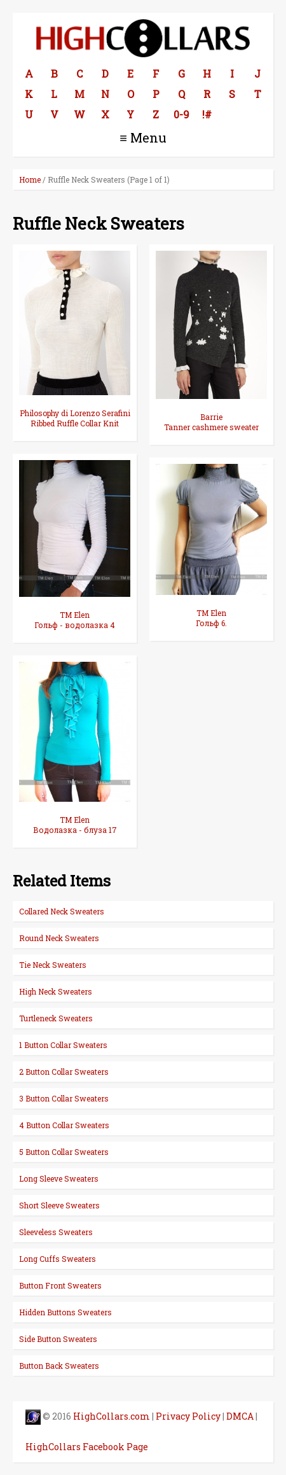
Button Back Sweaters (59, 1365)
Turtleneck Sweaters (56, 1018)
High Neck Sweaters (55, 991)
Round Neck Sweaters (59, 938)
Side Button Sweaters (58, 1339)
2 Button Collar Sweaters (64, 1071)
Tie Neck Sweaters (52, 965)
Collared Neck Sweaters (61, 911)
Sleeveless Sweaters (56, 1232)
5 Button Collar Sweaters (64, 1152)
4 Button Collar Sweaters (64, 1125)
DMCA (240, 1416)
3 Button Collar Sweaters (64, 1098)
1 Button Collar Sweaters (63, 1045)
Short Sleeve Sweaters (59, 1205)
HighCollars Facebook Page (86, 1447)
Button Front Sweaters (60, 1285)
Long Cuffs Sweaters (57, 1259)
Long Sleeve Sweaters (59, 1178)
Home (30, 179)
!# (207, 114)
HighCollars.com (111, 1416)
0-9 (181, 114)
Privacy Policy (188, 1416)
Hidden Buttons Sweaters (65, 1312)
